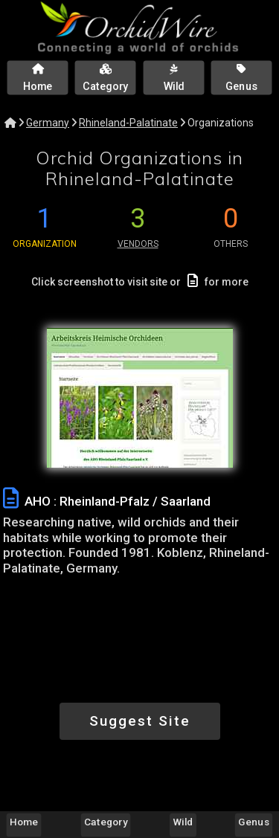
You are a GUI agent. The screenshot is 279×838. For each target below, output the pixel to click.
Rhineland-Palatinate (128, 123)
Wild (183, 822)
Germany (47, 123)
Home (24, 822)
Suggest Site (139, 720)
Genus (253, 822)
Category (105, 822)
